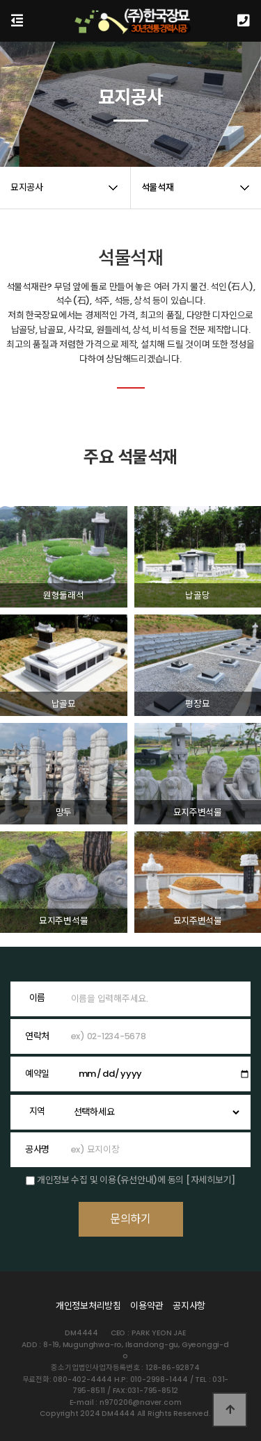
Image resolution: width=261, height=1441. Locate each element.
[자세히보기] (210, 1180)
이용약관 (146, 1305)
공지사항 (189, 1305)
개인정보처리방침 (88, 1305)
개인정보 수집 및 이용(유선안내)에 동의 (110, 1180)
